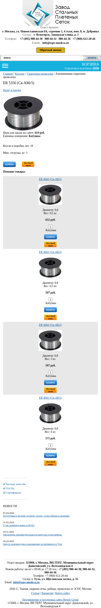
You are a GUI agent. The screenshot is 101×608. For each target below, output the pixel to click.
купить (9, 164)
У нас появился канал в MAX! (19, 525)
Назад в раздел (12, 90)
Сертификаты (13, 492)
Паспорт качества (16, 484)
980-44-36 (64, 38)
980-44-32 (51, 38)
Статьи (35, 593)
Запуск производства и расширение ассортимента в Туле (32, 544)
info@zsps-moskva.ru (26, 582)
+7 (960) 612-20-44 (84, 38)
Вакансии (47, 593)
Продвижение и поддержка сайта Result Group (50, 599)
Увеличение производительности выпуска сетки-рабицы (32, 534)
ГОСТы (10, 488)
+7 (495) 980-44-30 (31, 38)
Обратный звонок (50, 50)
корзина (90, 64)
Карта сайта (62, 593)
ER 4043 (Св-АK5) (50, 179)
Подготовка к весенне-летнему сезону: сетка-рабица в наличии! (36, 515)
